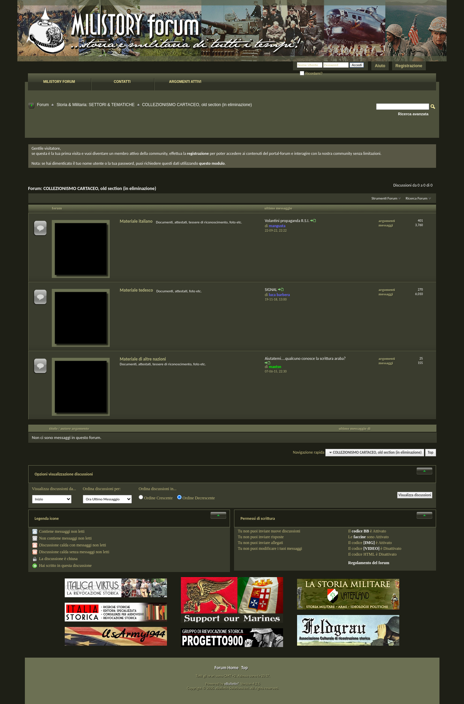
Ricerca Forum (417, 198)
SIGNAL (271, 289)
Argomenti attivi (185, 82)
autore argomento (75, 428)
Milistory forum (59, 82)
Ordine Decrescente (196, 497)
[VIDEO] (372, 548)
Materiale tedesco (136, 290)
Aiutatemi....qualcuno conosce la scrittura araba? (305, 358)
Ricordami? (311, 73)
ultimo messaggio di (355, 428)
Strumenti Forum (384, 198)
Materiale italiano (136, 221)
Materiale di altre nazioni (143, 359)
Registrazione (409, 65)
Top (430, 452)
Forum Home (226, 667)
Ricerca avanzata (413, 114)
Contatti (122, 82)
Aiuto (380, 65)
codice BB (360, 531)
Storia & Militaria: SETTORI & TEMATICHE (96, 104)
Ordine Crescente (156, 497)
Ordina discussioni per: (102, 488)
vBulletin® (231, 683)
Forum (43, 104)
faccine (360, 536)
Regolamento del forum (368, 562)
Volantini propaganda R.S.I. (287, 220)
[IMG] (369, 542)
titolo (53, 428)
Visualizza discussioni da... (54, 488)
